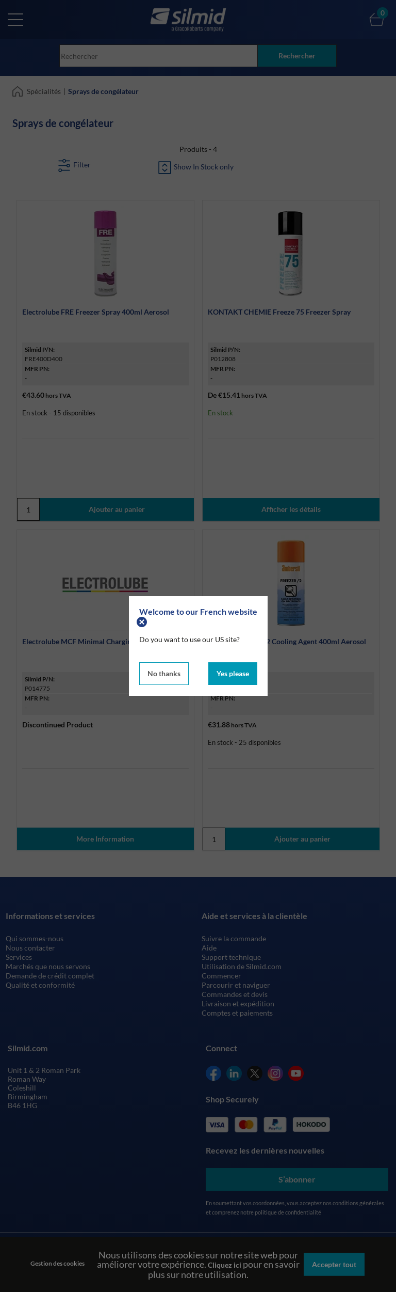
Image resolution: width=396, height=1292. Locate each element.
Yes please (233, 673)
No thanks (163, 673)
